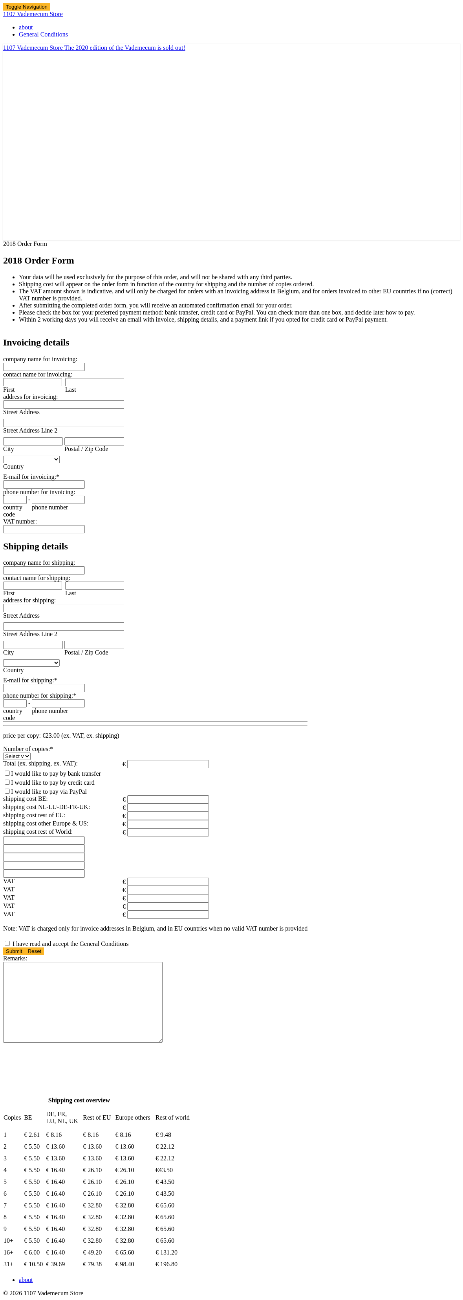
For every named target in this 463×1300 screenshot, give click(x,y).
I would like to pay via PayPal (49, 791)
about (26, 27)
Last (70, 389)
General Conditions (43, 34)
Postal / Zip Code (86, 448)
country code (12, 511)
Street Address (21, 412)
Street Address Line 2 (30, 430)
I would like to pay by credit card (53, 782)
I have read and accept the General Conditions (69, 943)
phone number (50, 507)
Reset (34, 951)
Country (13, 466)
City (8, 448)
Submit (14, 951)
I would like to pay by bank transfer (56, 773)
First (9, 389)
